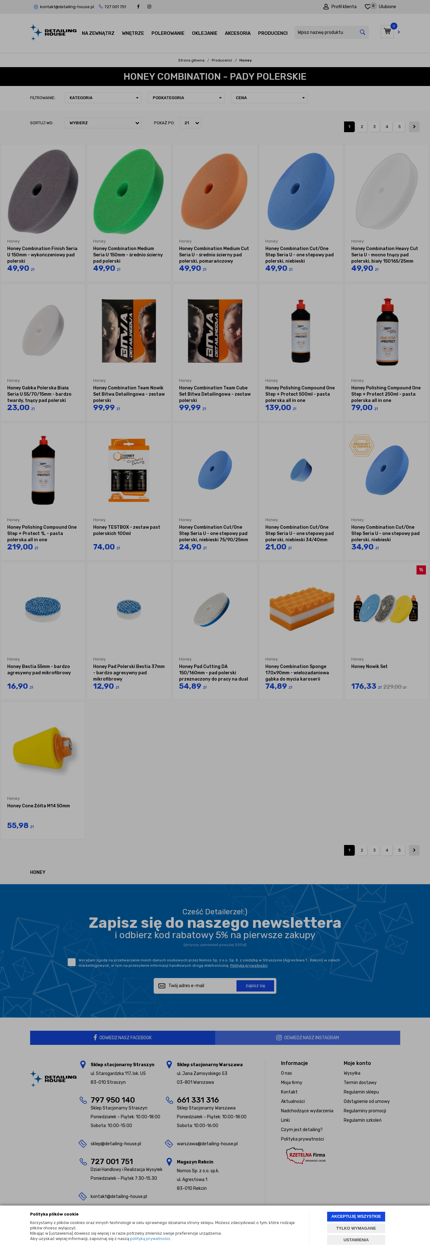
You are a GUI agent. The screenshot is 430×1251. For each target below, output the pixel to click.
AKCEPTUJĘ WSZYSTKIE (356, 1216)
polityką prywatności (150, 1238)
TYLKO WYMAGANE (356, 1228)
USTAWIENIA (356, 1240)
